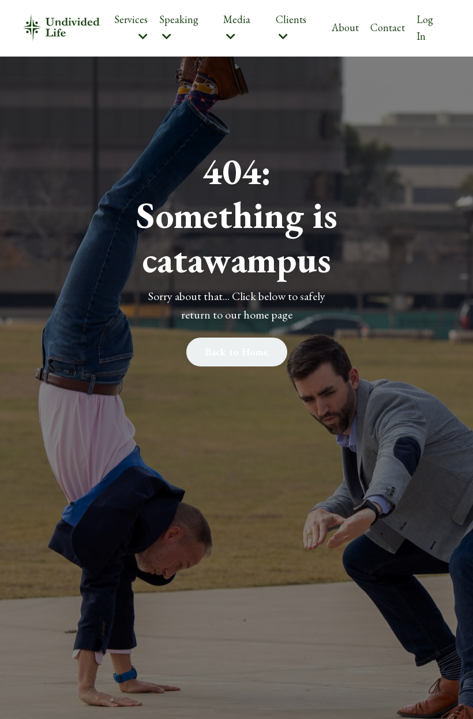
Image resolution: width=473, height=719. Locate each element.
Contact (387, 27)
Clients (291, 27)
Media (236, 27)
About (345, 27)
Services (131, 27)
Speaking (178, 27)
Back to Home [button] (237, 351)
